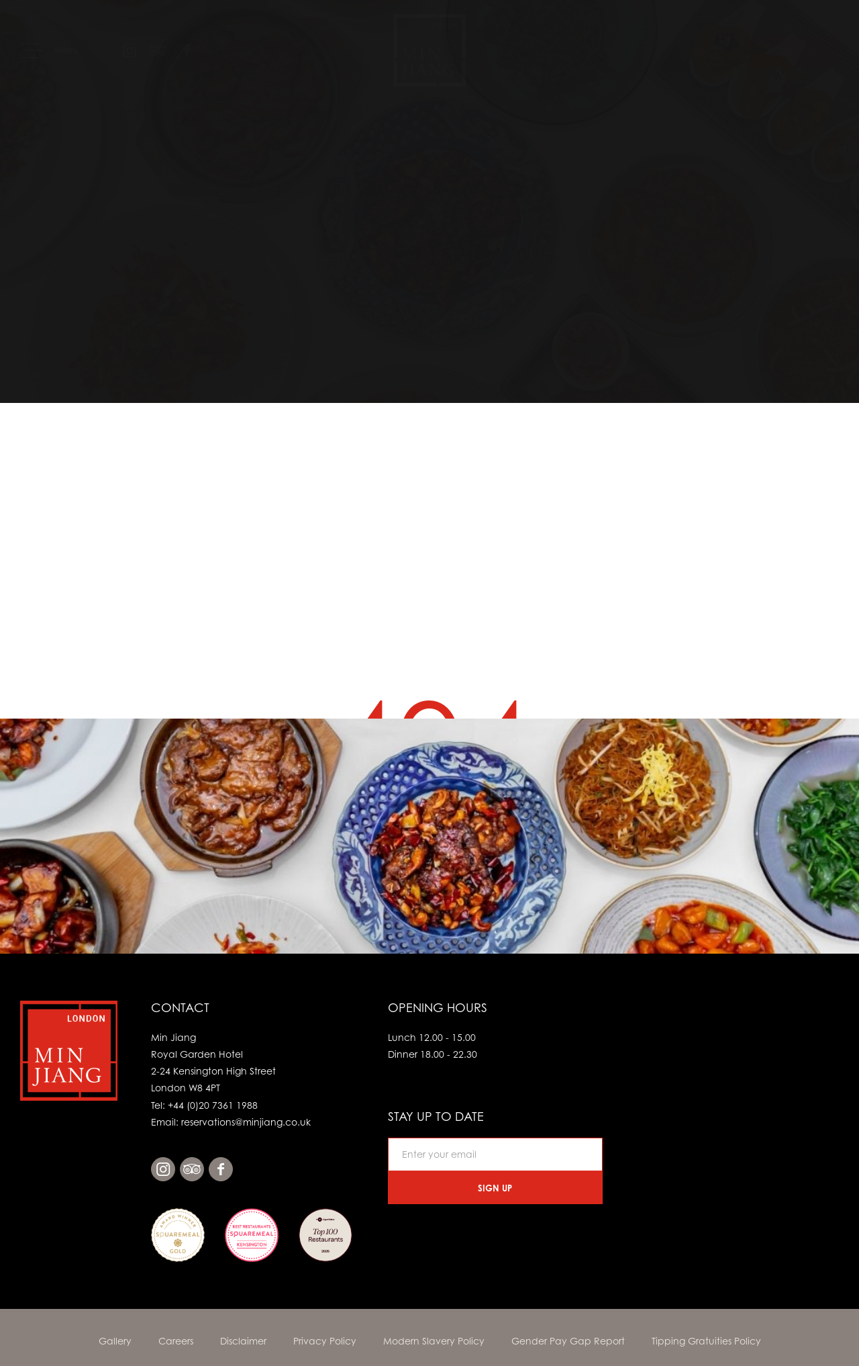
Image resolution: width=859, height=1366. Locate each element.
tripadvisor (192, 1169)
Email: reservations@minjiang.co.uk (231, 1122)
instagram (163, 1169)
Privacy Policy (324, 1341)
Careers (175, 1341)
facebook (221, 1169)
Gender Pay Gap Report (568, 1341)
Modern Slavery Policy (434, 1341)
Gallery (115, 1341)
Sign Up (495, 1188)
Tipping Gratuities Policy (706, 1341)
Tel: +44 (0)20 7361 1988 (204, 1105)
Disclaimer (243, 1341)
